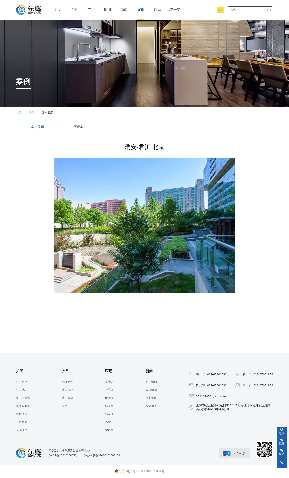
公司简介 (21, 381)
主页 (57, 10)
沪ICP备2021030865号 (63, 455)
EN (220, 9)
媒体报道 (151, 406)
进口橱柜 (67, 389)
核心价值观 (23, 398)
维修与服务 (23, 406)
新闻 (124, 10)
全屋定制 (67, 381)
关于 (74, 10)
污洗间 (109, 414)
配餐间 (109, 398)
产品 (90, 10)
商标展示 (21, 414)
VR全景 (174, 10)
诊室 (108, 422)
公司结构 (21, 389)
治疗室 (109, 430)
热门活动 (151, 381)
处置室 (109, 389)
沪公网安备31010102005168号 (103, 455)
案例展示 (47, 112)
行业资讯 (151, 398)
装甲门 (66, 406)
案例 (140, 10)
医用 (107, 10)
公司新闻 (151, 389)
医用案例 (80, 127)
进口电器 (67, 398)
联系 (157, 10)
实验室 (109, 406)
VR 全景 (234, 453)
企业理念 (21, 430)
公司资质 (21, 422)
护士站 (109, 381)
